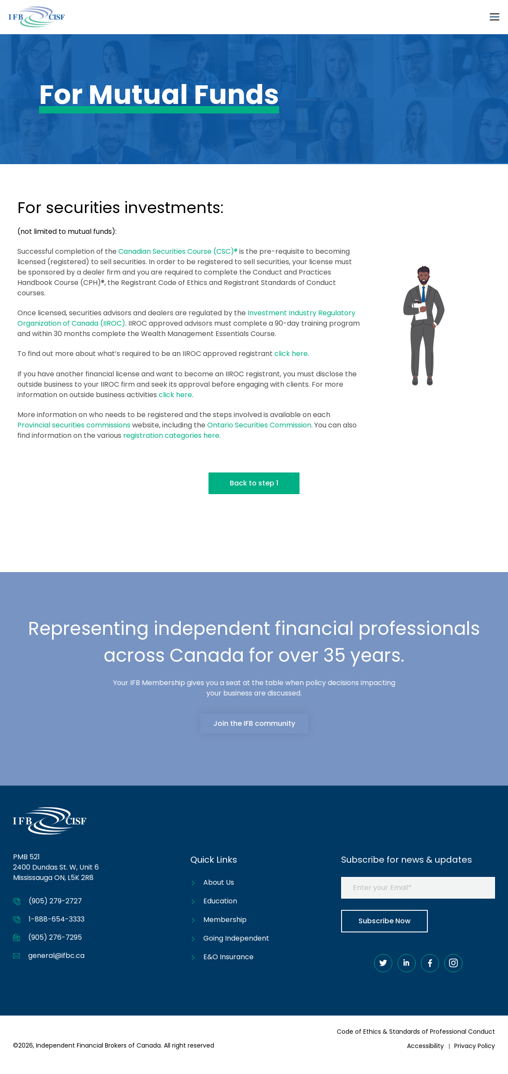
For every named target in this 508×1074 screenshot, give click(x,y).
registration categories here (171, 435)
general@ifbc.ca (56, 956)
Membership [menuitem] (225, 920)
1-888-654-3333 (57, 919)
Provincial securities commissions (73, 425)
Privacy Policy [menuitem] (474, 1046)
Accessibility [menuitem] (425, 1046)
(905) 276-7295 (55, 937)
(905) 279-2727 (55, 901)
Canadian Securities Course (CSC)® (178, 251)
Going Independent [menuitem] (236, 938)
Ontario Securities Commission (259, 425)
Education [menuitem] (220, 901)
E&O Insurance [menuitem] (228, 957)
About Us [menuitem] (218, 882)
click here (291, 354)
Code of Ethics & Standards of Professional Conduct (416, 1031)
